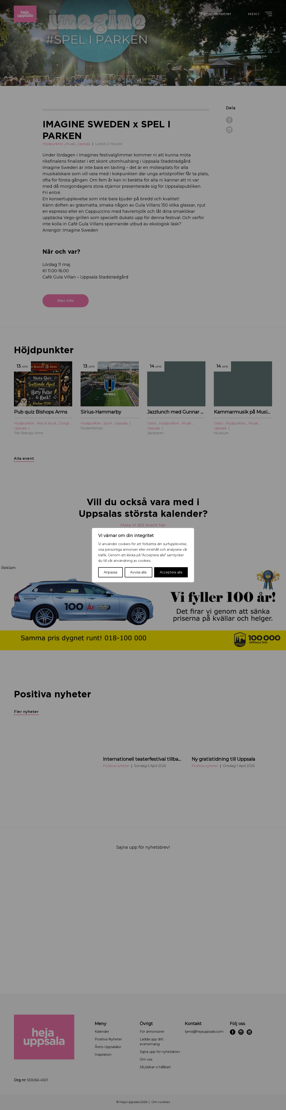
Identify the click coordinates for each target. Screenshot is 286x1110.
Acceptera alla (171, 572)
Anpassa (110, 572)
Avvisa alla (138, 572)
